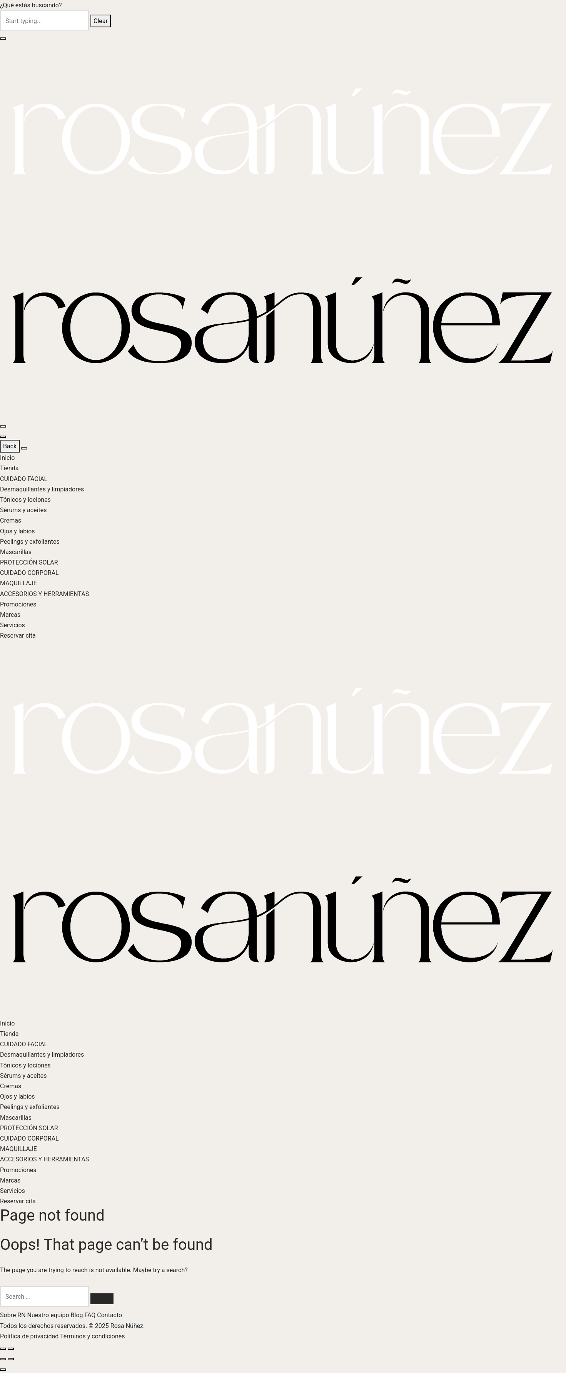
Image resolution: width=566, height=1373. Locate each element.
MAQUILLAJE (18, 583)
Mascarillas (16, 552)
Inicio (7, 457)
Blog (78, 1315)
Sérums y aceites (23, 510)
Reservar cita (18, 635)
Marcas (10, 614)
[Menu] (3, 426)
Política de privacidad (30, 1336)
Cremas (10, 520)
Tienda (9, 468)
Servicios (12, 625)
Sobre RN (13, 1315)
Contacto (109, 1315)
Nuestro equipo (49, 1315)
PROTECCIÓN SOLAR (29, 562)
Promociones (18, 604)
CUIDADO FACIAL (23, 479)
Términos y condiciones (92, 1336)
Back (10, 446)
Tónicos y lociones (25, 499)
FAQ (90, 1315)
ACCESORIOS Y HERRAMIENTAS (44, 594)
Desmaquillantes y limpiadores (42, 489)
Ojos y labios (17, 531)
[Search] (102, 1298)
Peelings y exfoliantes (30, 541)
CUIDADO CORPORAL (29, 572)
